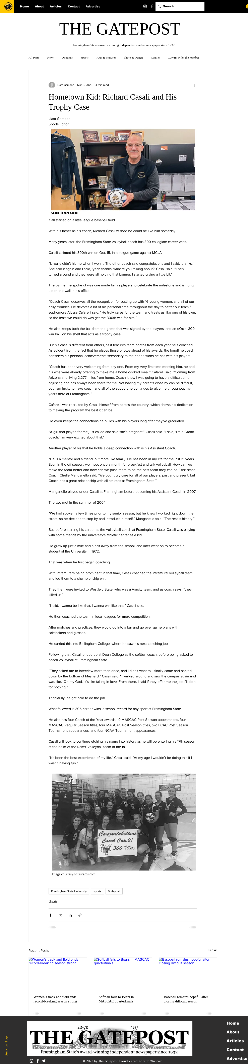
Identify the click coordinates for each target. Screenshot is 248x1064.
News (50, 57)
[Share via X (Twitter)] (60, 915)
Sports (84, 57)
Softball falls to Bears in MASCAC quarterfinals (116, 999)
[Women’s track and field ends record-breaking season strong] (58, 974)
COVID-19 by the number (183, 57)
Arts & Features (106, 57)
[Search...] (179, 6)
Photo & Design (133, 57)
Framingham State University (69, 891)
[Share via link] (80, 915)
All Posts (33, 57)
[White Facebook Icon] (37, 1061)
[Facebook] (152, 6)
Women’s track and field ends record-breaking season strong (55, 999)
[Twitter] (159, 6)
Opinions (67, 57)
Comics (155, 57)
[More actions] (194, 85)
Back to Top (6, 1046)
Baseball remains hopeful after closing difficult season (186, 999)
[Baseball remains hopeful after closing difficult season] (188, 974)
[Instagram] (145, 6)
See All (212, 950)
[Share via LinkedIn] (70, 915)
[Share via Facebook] (50, 915)
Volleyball (114, 891)
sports (97, 891)
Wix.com (156, 1061)
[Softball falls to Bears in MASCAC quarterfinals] (123, 974)
